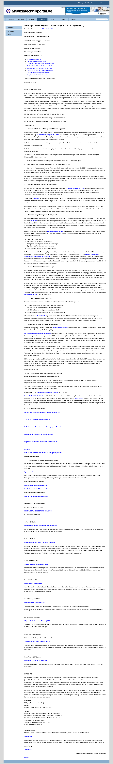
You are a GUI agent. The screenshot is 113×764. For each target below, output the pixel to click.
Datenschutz (103, 3)
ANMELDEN (28, 750)
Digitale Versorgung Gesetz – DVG (48, 135)
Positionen (33, 220)
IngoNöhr (31, 19)
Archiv (9, 34)
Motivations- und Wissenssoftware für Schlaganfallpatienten (43, 453)
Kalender (73, 19)
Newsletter (42, 19)
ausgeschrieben (79, 398)
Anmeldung (11, 28)
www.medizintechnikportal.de (45, 29)
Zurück (26, 757)
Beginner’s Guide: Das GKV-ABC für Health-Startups (40, 442)
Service (63, 19)
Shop (52, 19)
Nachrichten (21, 19)
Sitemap (80, 3)
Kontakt (87, 3)
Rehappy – (27, 449)
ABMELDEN (28, 736)
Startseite (11, 19)
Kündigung (11, 31)
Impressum (94, 3)
